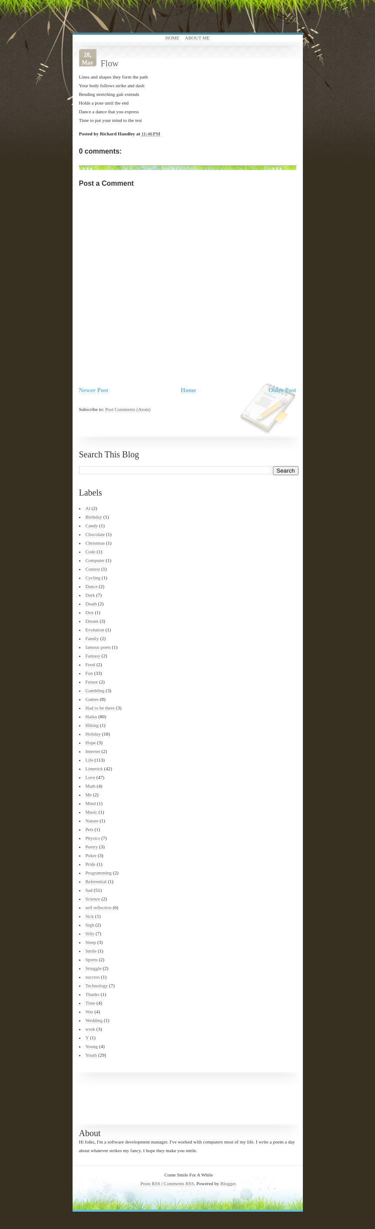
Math (91, 786)
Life (89, 759)
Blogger (228, 1183)
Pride (91, 864)
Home (172, 37)
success (93, 976)
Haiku (91, 716)
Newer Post (94, 390)
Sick (90, 916)
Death (91, 603)
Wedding (94, 1020)
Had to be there (100, 707)
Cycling (93, 577)
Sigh (90, 924)
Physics (93, 838)
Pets (89, 829)
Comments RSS (179, 1183)
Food (91, 664)
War (89, 1011)
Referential (96, 881)
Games (92, 699)
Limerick (94, 768)
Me (89, 794)
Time (91, 1003)
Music (92, 812)
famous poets (98, 647)
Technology (97, 985)
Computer (95, 560)
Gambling (95, 690)
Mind (91, 803)
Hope (91, 742)
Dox (90, 612)
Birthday (94, 516)
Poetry (92, 846)
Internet (93, 751)
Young (92, 1046)
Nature (92, 820)
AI (88, 508)
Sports (92, 959)
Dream (92, 621)
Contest (93, 569)
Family (92, 638)
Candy (92, 525)
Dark (90, 595)
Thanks (93, 994)
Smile (91, 950)
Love (91, 777)
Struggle (94, 968)
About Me (197, 37)
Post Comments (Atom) (128, 409)
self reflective (99, 907)
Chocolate (95, 534)
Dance (92, 586)
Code (91, 551)
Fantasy (93, 655)
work (91, 1029)
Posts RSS (150, 1183)
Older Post (282, 390)
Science (93, 898)
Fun (89, 673)
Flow (110, 63)
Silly (90, 933)
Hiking (92, 725)
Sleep (91, 942)
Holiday (93, 733)
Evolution (95, 629)
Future (92, 681)
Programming (99, 872)
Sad (89, 890)
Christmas (95, 542)
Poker (91, 855)
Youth (91, 1055)
